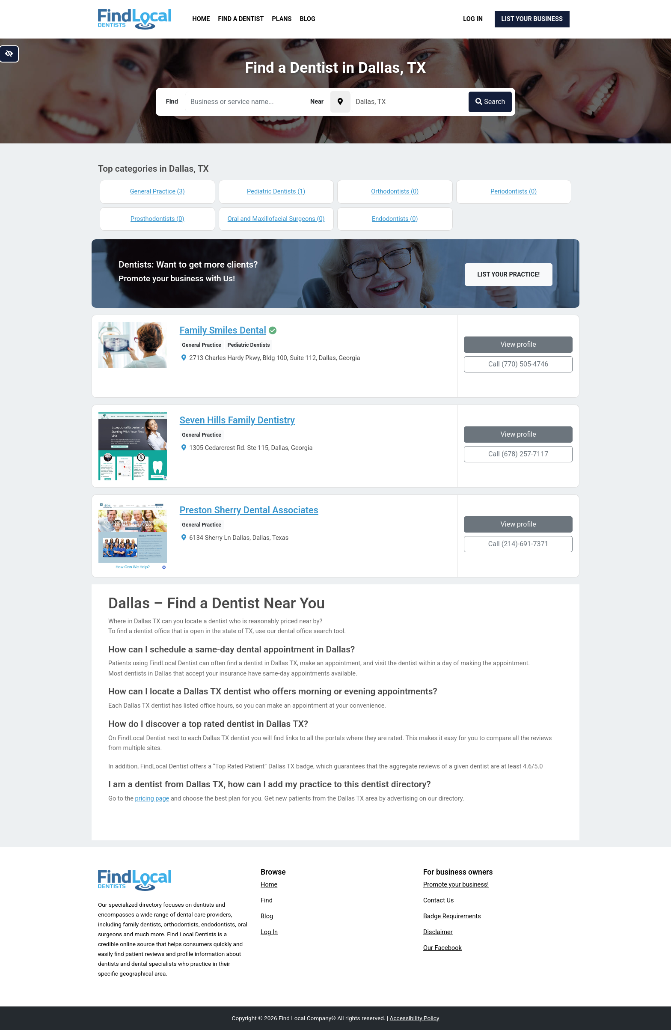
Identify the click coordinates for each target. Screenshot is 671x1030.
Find (267, 900)
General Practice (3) (157, 191)
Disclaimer (438, 932)
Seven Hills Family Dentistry (237, 420)
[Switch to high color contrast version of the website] (9, 54)
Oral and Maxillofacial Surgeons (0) (276, 219)
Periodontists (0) (513, 191)
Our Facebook (442, 948)
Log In (473, 19)
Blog (307, 19)
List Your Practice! (509, 274)
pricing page (152, 798)
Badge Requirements (452, 916)
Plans (282, 19)
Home (201, 19)
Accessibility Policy (414, 1018)
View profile (518, 344)
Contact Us (438, 900)
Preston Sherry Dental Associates (249, 510)
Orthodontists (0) (395, 191)
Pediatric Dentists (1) (276, 191)
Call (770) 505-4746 (518, 364)
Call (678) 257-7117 (518, 454)
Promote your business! (456, 884)
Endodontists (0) (395, 219)
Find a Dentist (241, 19)
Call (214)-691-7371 (518, 544)
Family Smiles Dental (223, 330)
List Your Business (532, 19)
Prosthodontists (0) (157, 219)
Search (490, 102)
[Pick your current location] (340, 102)
